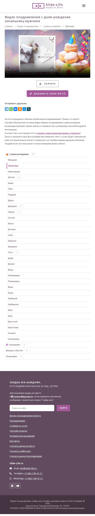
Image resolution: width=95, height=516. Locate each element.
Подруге (12, 196)
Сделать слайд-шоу (20, 453)
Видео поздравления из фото (25, 417)
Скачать (47, 84)
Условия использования (22, 438)
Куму (10, 317)
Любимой (12, 300)
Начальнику (13, 341)
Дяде (10, 260)
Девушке (16, 208)
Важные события (18, 352)
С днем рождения (21, 155)
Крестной (12, 323)
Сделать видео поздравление (26, 458)
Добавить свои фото (47, 95)
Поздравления (17, 422)
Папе (10, 190)
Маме (10, 185)
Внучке (11, 265)
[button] (33, 156)
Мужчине (13, 167)
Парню (15, 214)
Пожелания (15, 358)
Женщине (12, 162)
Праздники (16, 346)
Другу (11, 202)
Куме (10, 312)
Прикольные (14, 173)
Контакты (15, 443)
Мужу (10, 294)
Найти (63, 410)
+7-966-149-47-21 (34, 480)
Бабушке (12, 242)
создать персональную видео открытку (58, 135)
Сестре (11, 219)
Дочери (11, 231)
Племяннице (14, 277)
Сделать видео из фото (22, 448)
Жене (10, 289)
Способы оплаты (18, 433)
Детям (15, 179)
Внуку (10, 271)
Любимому (13, 306)
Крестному (13, 329)
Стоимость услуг (18, 428)
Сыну (10, 237)
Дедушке (12, 248)
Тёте (14, 254)
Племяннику (13, 283)
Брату (11, 225)
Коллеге (12, 335)
